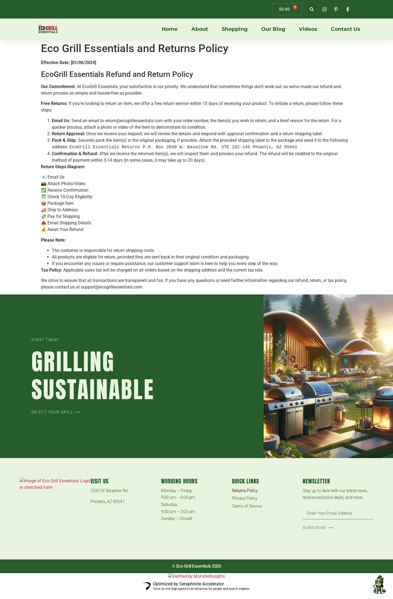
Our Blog (273, 29)
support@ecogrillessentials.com (111, 287)
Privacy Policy (244, 498)
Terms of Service (247, 506)
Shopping (235, 29)
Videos (308, 29)
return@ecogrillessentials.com (134, 120)
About (199, 29)
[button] (312, 9)
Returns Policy (245, 490)
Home (170, 29)
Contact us (345, 29)
